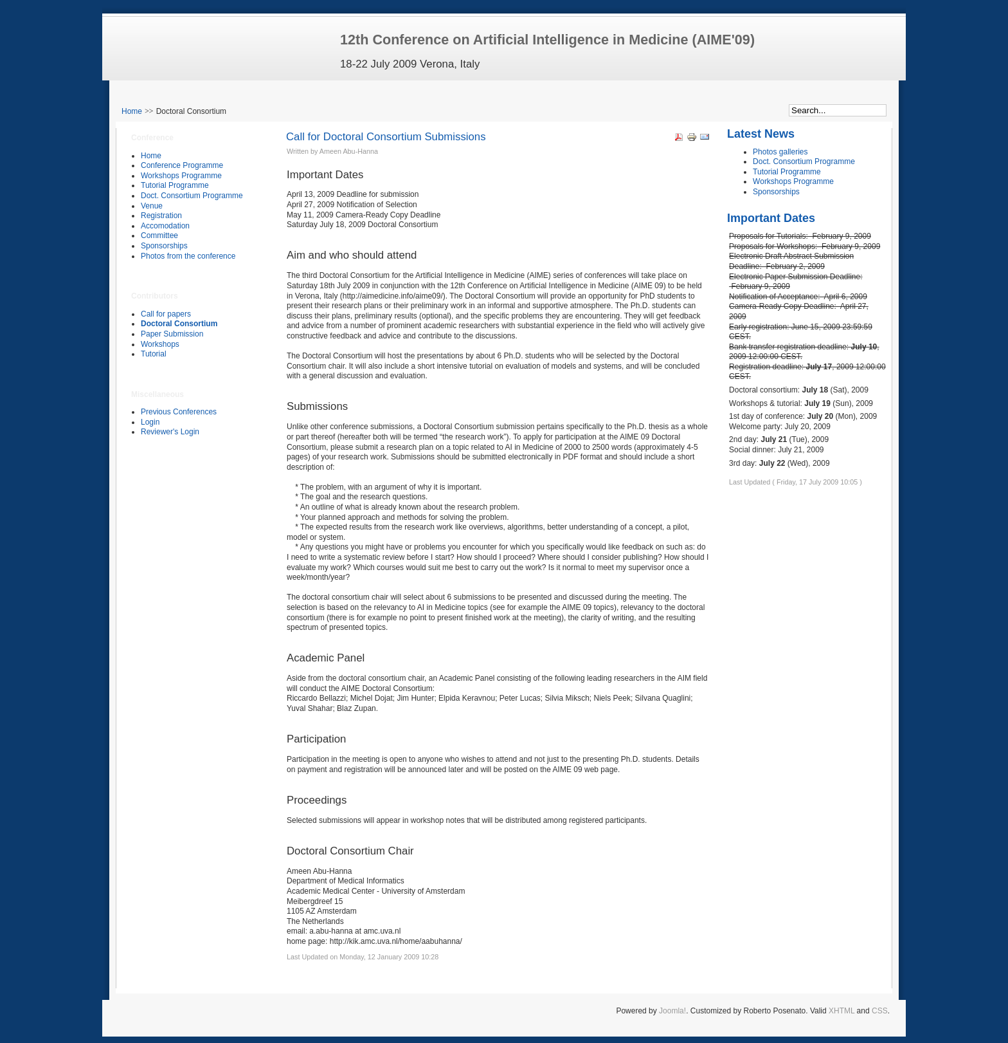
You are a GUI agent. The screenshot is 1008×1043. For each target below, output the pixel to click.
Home (132, 111)
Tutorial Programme (787, 171)
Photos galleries (780, 151)
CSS (880, 1010)
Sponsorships (776, 191)
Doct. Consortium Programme (804, 161)
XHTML (841, 1010)
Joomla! (672, 1010)
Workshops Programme (793, 181)
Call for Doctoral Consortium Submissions (386, 137)
